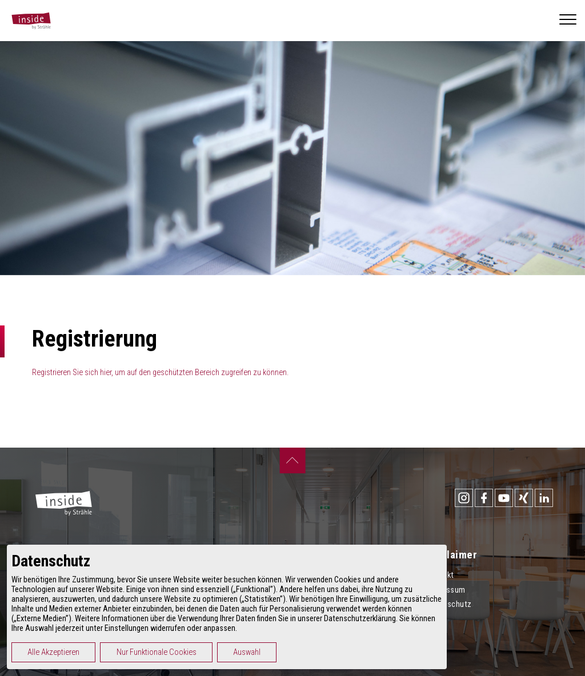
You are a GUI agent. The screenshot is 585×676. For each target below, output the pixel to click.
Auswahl (299, 652)
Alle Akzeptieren (106, 652)
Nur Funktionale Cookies (209, 652)
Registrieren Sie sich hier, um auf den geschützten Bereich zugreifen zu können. (160, 372)
